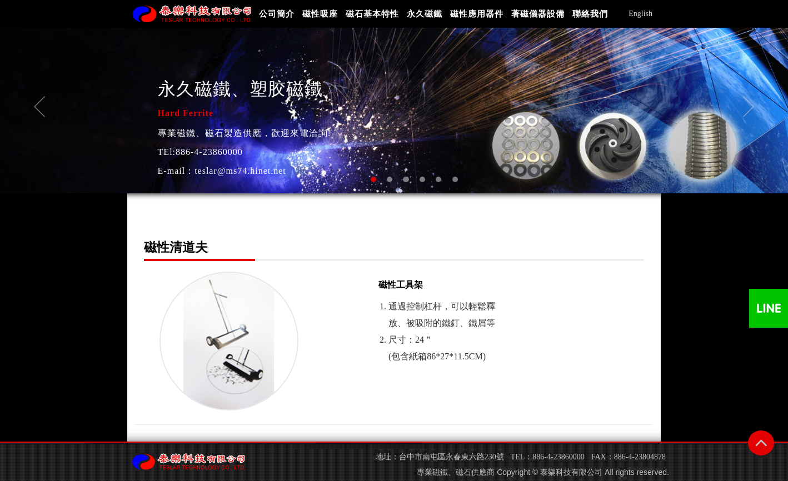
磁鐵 (440, 472)
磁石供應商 (475, 472)
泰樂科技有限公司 (571, 472)
